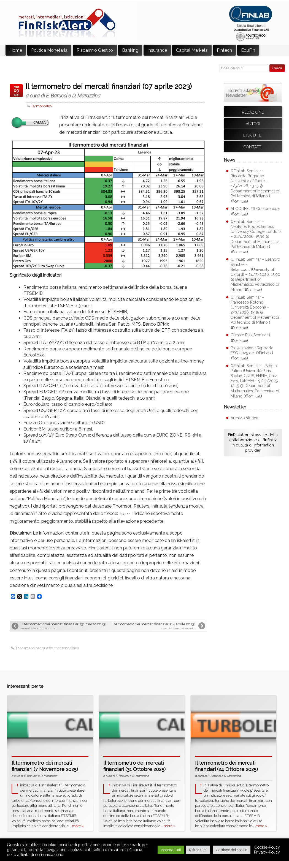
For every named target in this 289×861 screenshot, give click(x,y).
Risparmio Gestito (95, 50)
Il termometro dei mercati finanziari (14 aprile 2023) (152, 626)
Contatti (253, 147)
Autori (253, 124)
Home (15, 50)
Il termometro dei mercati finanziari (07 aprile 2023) (115, 91)
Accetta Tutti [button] (171, 850)
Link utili (252, 135)
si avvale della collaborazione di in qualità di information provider (253, 442)
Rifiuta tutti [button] (198, 850)
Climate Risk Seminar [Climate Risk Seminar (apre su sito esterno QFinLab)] (249, 335)
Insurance (157, 50)
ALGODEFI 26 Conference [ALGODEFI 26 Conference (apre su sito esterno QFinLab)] (254, 208)
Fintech (224, 50)
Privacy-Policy (267, 852)
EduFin (248, 50)
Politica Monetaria (49, 50)
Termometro (41, 106)
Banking (130, 50)
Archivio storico (244, 418)
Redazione (253, 112)
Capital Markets (192, 50)
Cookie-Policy (267, 847)
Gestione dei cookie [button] (231, 850)
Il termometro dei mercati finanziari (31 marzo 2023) (64, 626)
